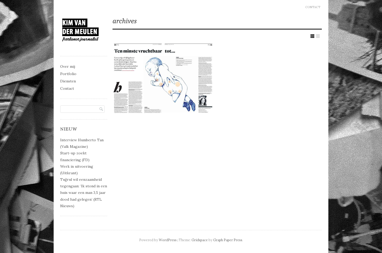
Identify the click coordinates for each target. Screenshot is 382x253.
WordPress (168, 240)
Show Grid (312, 36)
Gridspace (200, 240)
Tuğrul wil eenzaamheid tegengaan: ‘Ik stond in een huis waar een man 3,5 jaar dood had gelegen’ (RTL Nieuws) (83, 192)
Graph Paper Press (227, 240)
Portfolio (68, 73)
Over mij (67, 66)
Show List (318, 36)
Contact (312, 7)
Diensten (68, 81)
